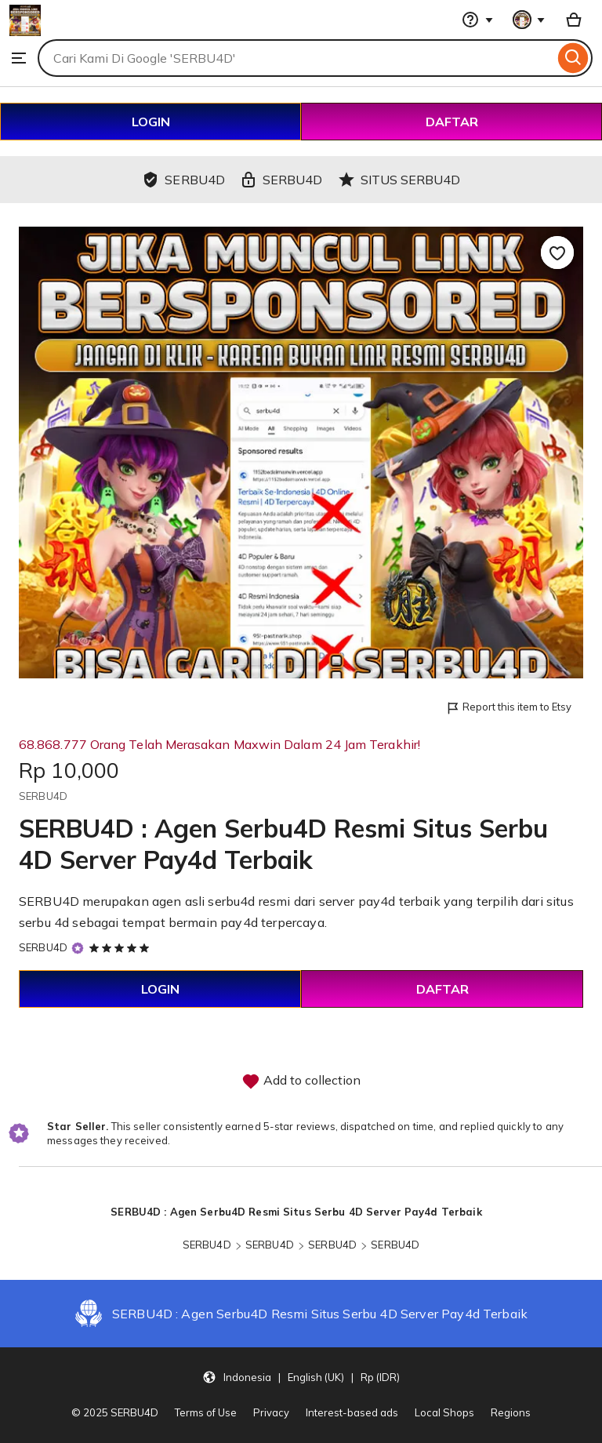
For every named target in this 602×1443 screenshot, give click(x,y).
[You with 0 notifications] (529, 19)
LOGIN (151, 121)
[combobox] (296, 58)
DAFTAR (452, 121)
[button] (301, 1376)
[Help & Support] (477, 19)
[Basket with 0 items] (574, 19)
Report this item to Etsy (508, 707)
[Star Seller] (78, 948)
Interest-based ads (352, 1412)
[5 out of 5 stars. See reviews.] (121, 947)
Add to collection (301, 1081)
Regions (511, 1412)
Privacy (271, 1412)
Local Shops (444, 1412)
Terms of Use (206, 1412)
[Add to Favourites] (557, 252)
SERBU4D (43, 947)
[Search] (573, 58)
